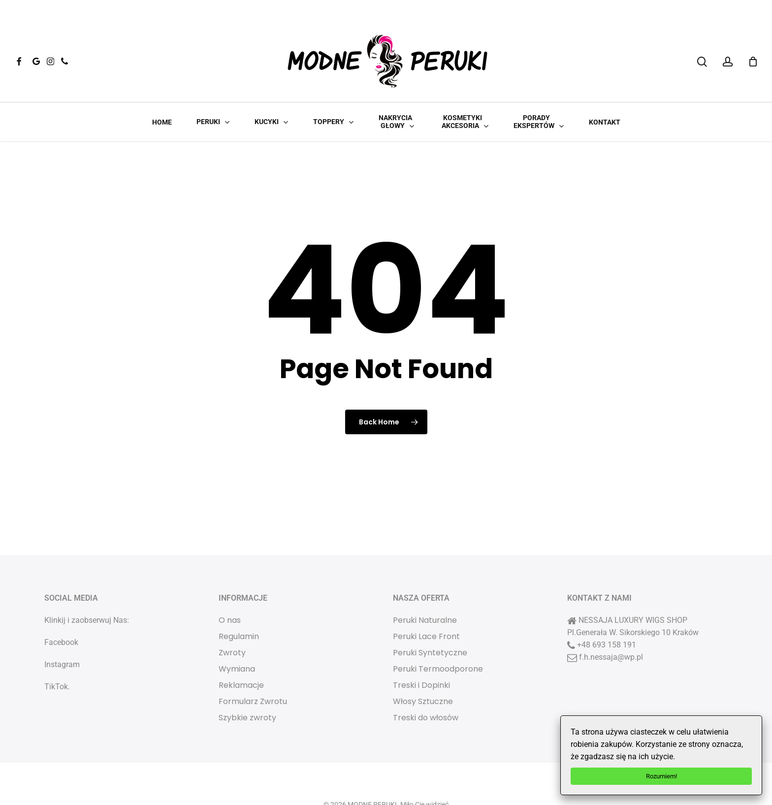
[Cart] (752, 61)
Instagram (62, 637)
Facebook (61, 614)
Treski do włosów (425, 690)
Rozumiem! (661, 776)
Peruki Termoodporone (438, 641)
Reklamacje (241, 657)
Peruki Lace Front (426, 608)
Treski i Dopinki (421, 657)
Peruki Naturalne (425, 592)
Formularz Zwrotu (253, 673)
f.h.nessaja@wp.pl (611, 629)
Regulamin (239, 608)
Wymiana (237, 641)
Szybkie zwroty (247, 690)
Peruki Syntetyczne (430, 625)
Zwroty (232, 625)
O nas (230, 592)
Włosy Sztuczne (423, 673)
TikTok (56, 659)
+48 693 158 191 (606, 617)
